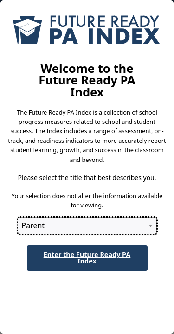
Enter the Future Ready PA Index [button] (87, 257)
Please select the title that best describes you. (87, 177)
